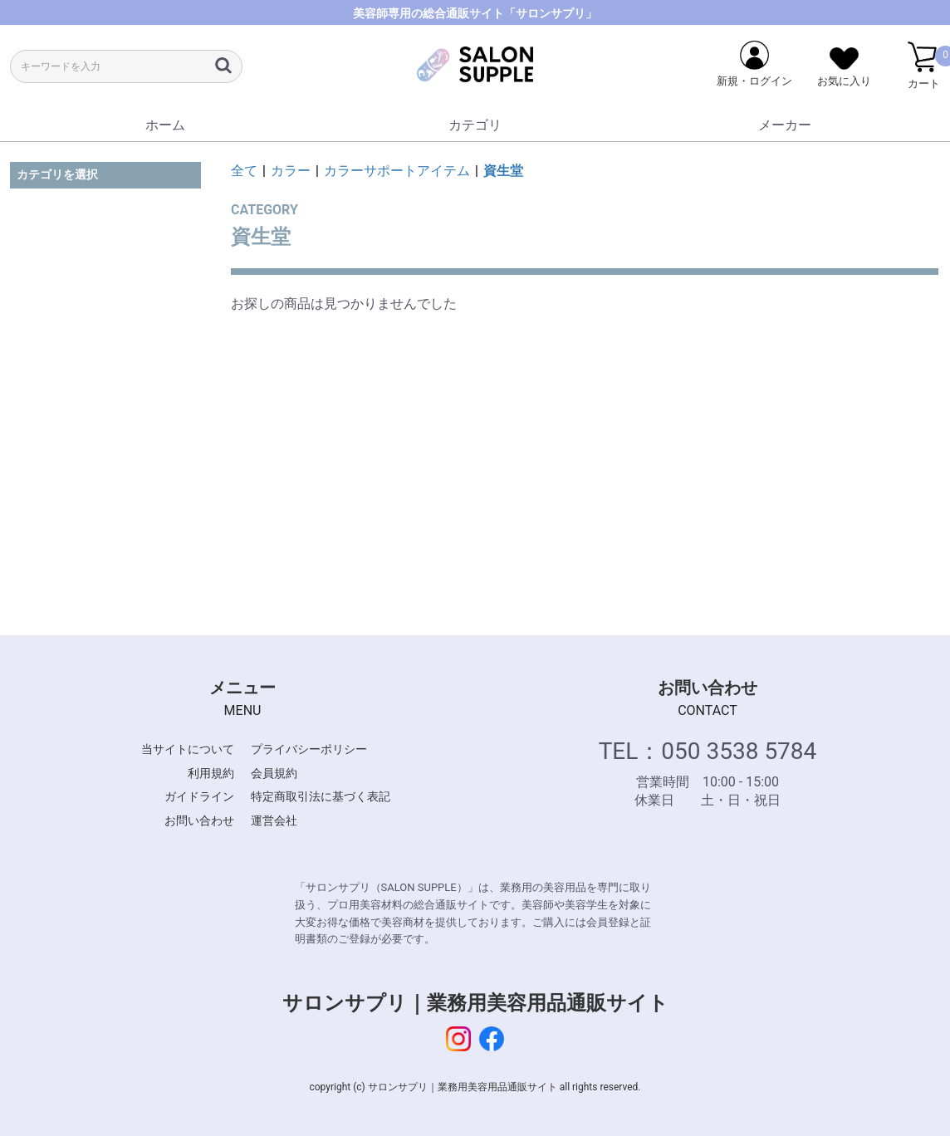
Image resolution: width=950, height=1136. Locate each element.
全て (244, 171)
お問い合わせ (199, 820)
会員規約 (274, 773)
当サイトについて (187, 749)
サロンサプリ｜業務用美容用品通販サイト (475, 1003)
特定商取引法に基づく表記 (320, 796)
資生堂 (503, 171)
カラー (291, 171)
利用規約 (211, 773)
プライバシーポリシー (309, 749)
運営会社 (274, 820)
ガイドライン (199, 796)
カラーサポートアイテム (397, 171)
